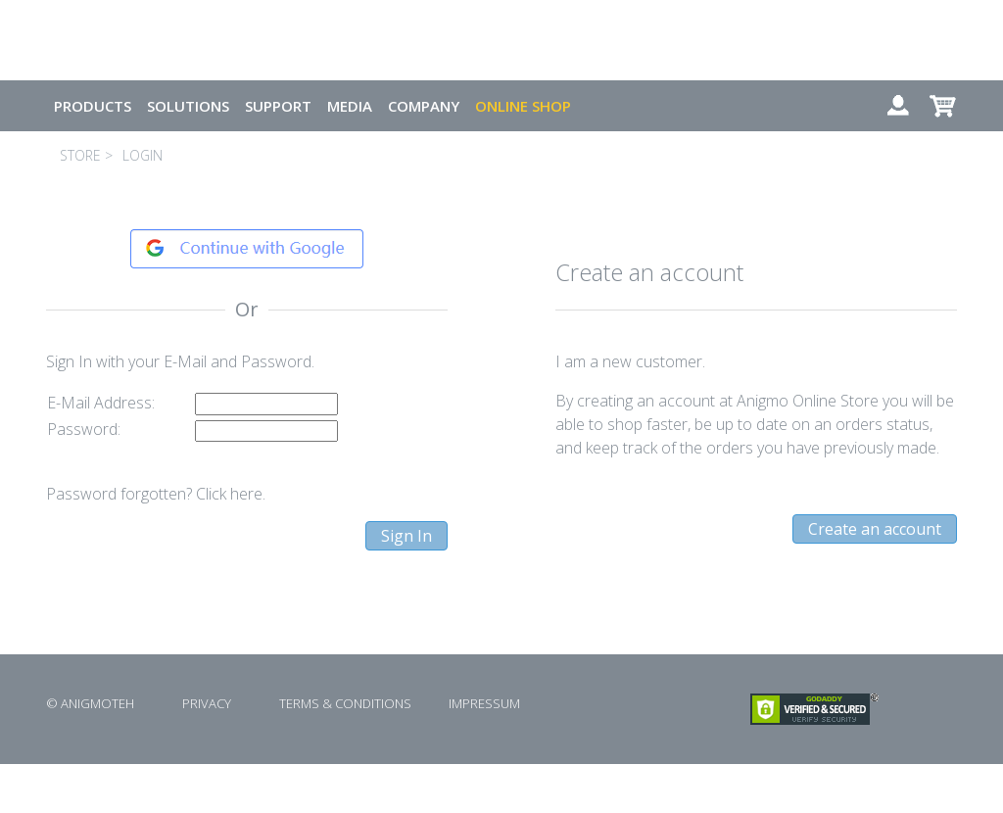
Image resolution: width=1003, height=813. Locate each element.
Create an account (874, 529)
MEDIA (349, 106)
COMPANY (423, 106)
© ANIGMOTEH (90, 703)
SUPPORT (278, 106)
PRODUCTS (92, 106)
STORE (80, 155)
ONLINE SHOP (523, 106)
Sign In (406, 536)
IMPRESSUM (484, 703)
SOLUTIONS (188, 106)
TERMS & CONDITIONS (345, 703)
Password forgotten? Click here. (155, 493)
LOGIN (142, 155)
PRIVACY (206, 703)
